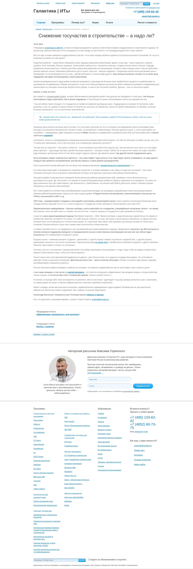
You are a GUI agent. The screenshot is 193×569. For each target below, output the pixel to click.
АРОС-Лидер (38, 457)
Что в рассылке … (95, 373)
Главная (41, 22)
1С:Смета (37, 440)
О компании (102, 418)
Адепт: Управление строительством (77, 460)
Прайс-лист (139, 450)
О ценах (101, 466)
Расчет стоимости (147, 22)
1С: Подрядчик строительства (75, 455)
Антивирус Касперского (73, 464)
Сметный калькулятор (42, 461)
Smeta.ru (37, 424)
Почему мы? (78, 22)
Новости (101, 422)
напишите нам (154, 8)
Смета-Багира (39, 444)
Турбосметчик (39, 428)
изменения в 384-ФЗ (54, 48)
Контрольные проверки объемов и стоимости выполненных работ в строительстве (46, 530)
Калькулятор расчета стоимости (110, 438)
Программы (57, 22)
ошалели (48, 135)
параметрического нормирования (115, 165)
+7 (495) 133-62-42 (143, 419)
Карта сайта (139, 464)
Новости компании (78, 3)
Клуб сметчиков (104, 442)
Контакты (138, 455)
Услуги (109, 22)
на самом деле (101, 242)
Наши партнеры (104, 426)
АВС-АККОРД (69, 488)
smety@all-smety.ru (150, 16)
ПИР (66, 417)
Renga (66, 505)
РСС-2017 (68, 442)
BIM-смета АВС (39, 477)
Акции (95, 22)
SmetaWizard (38, 449)
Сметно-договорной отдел (43, 501)
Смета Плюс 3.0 (70, 476)
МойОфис (68, 501)
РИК (35, 436)
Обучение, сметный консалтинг (109, 462)
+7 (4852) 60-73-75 (143, 426)
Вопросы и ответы (43, 3)
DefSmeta (37, 465)
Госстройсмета (39, 432)
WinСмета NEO (70, 468)
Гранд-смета (38, 420)
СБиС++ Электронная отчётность (76, 480)
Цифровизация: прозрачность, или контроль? (58, 314)
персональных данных (131, 391)
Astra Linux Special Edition (73, 497)
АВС (35, 485)
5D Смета (37, 469)
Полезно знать (61, 3)
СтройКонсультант (71, 446)
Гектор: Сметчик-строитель (44, 473)
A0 (35, 453)
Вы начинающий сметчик (107, 446)
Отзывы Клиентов (142, 460)
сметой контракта (76, 272)
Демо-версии (95, 3)
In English (156, 3)
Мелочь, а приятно (45, 327)
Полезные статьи (104, 434)
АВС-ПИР (68, 430)
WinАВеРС (68, 472)
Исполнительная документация (45, 505)
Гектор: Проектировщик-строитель (77, 426)
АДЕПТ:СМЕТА (39, 489)
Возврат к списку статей (44, 334)
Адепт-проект (69, 421)
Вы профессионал (105, 450)
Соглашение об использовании (109, 470)
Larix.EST (37, 481)
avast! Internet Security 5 (73, 484)
